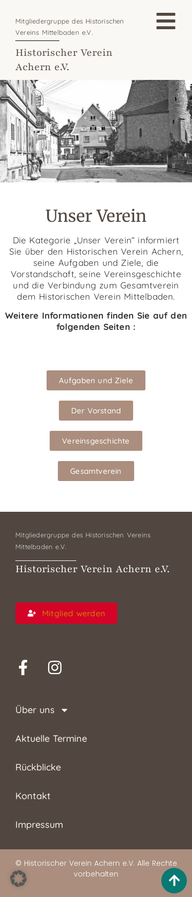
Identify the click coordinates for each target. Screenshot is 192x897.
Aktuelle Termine (51, 738)
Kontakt (33, 796)
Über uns (42, 710)
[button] (18, 878)
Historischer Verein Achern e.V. (92, 569)
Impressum (39, 824)
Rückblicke (38, 767)
